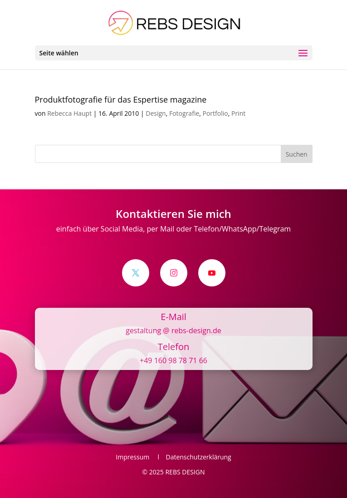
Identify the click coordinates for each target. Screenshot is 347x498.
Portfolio (215, 113)
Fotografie (184, 113)
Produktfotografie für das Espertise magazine (121, 99)
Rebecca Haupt (69, 113)
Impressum (135, 457)
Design (156, 113)
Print (238, 113)
